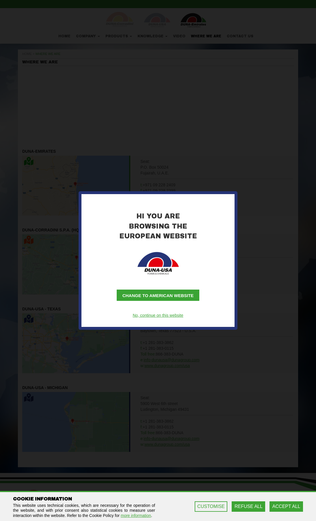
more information (136, 515)
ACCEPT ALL (286, 506)
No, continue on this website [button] (158, 315)
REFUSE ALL (249, 506)
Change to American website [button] (158, 295)
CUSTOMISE (211, 506)
